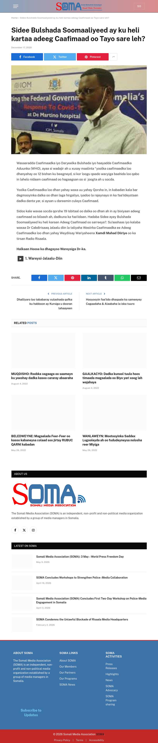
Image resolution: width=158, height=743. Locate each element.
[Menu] (15, 6)
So (139, 6)
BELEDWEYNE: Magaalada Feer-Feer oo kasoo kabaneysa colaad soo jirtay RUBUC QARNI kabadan (42, 440)
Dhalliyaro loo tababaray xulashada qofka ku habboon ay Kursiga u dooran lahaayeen (44, 304)
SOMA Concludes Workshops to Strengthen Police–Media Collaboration (82, 577)
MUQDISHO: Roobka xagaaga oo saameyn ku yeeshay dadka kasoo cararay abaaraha (42, 376)
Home (14, 17)
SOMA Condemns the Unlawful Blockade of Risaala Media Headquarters (82, 619)
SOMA (100, 734)
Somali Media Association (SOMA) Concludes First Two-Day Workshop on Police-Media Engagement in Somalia (91, 600)
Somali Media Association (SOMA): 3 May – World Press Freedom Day (80, 556)
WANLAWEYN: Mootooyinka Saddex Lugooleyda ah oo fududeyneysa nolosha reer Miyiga (112, 440)
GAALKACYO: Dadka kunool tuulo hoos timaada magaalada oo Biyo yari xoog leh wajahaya (112, 378)
